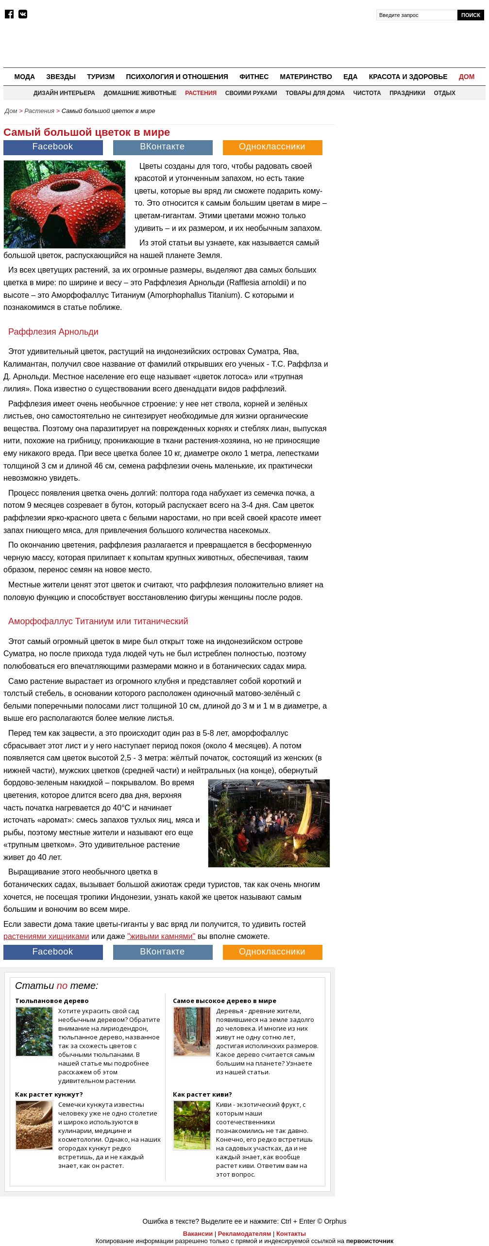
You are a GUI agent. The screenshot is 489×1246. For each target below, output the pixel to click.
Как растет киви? (202, 1094)
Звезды (61, 77)
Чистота (367, 93)
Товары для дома (315, 93)
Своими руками (251, 93)
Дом (467, 77)
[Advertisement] (413, 180)
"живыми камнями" (161, 936)
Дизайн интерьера (64, 93)
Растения (201, 93)
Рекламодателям (244, 1233)
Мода (25, 77)
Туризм (101, 77)
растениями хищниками (46, 936)
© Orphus (331, 1221)
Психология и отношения (177, 77)
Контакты (291, 1233)
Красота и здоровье (408, 77)
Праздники (407, 93)
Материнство (306, 77)
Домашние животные (139, 93)
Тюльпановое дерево (52, 1000)
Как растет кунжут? (49, 1094)
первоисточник (370, 1241)
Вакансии (198, 1233)
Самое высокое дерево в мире (224, 1000)
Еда (350, 77)
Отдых (444, 93)
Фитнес (254, 77)
